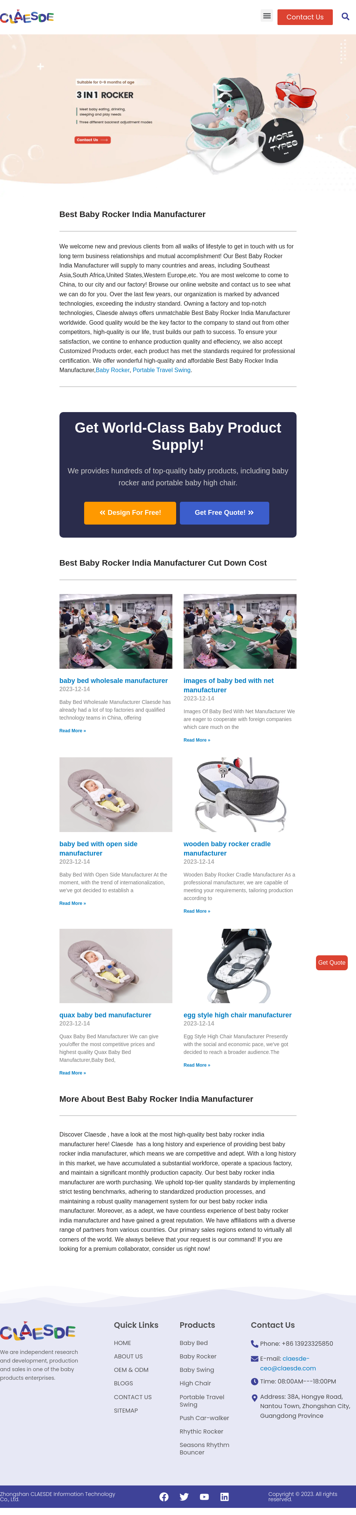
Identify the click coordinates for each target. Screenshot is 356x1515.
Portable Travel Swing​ (162, 371)
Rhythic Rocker (202, 1437)
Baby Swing (197, 1373)
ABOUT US (128, 1359)
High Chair (195, 1387)
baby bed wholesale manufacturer (113, 681)
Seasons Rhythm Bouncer (205, 1455)
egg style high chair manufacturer (238, 1016)
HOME (122, 1345)
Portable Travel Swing (202, 1405)
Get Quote (332, 962)
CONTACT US (133, 1401)
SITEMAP (126, 1416)
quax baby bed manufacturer (105, 1016)
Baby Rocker (113, 371)
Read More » (72, 731)
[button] (267, 15)
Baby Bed (194, 1345)
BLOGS (123, 1387)
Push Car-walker (204, 1423)
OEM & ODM (131, 1373)
